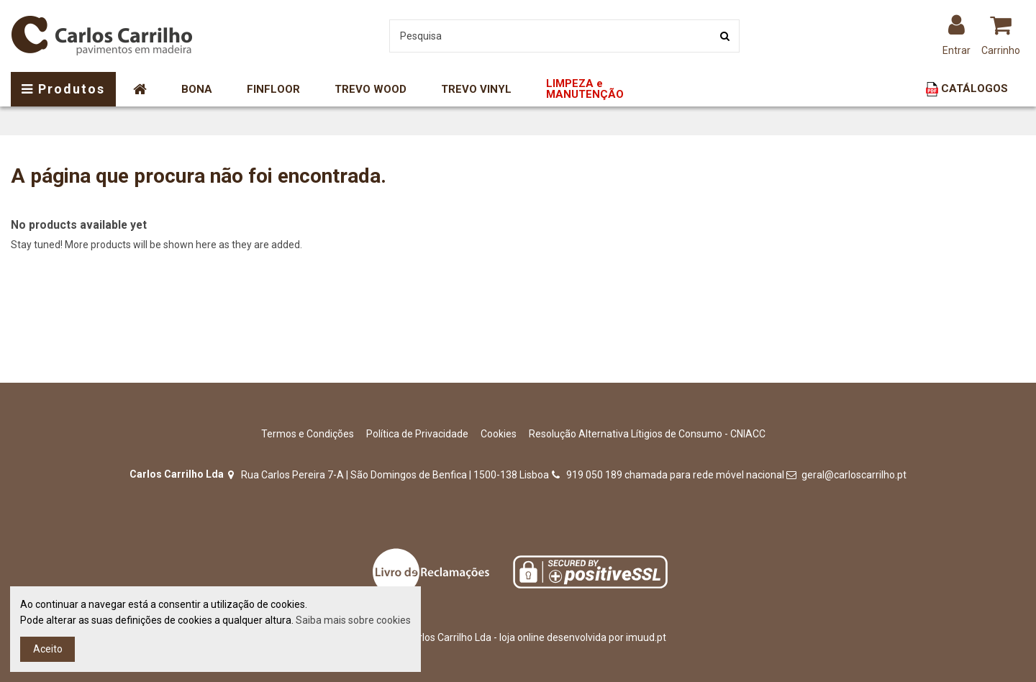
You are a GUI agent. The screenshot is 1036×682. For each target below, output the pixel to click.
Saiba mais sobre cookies (353, 620)
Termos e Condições (307, 434)
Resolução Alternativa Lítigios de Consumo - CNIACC (647, 434)
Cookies (499, 434)
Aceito (48, 649)
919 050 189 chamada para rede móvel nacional (675, 475)
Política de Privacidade (417, 434)
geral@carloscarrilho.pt (853, 475)
